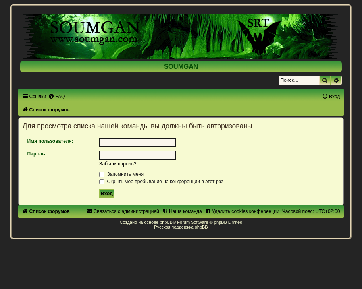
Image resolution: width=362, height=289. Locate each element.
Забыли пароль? (117, 164)
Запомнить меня (121, 174)
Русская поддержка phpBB (181, 227)
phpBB (166, 222)
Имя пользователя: (50, 141)
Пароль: (37, 154)
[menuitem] (56, 96)
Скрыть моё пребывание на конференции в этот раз (161, 181)
